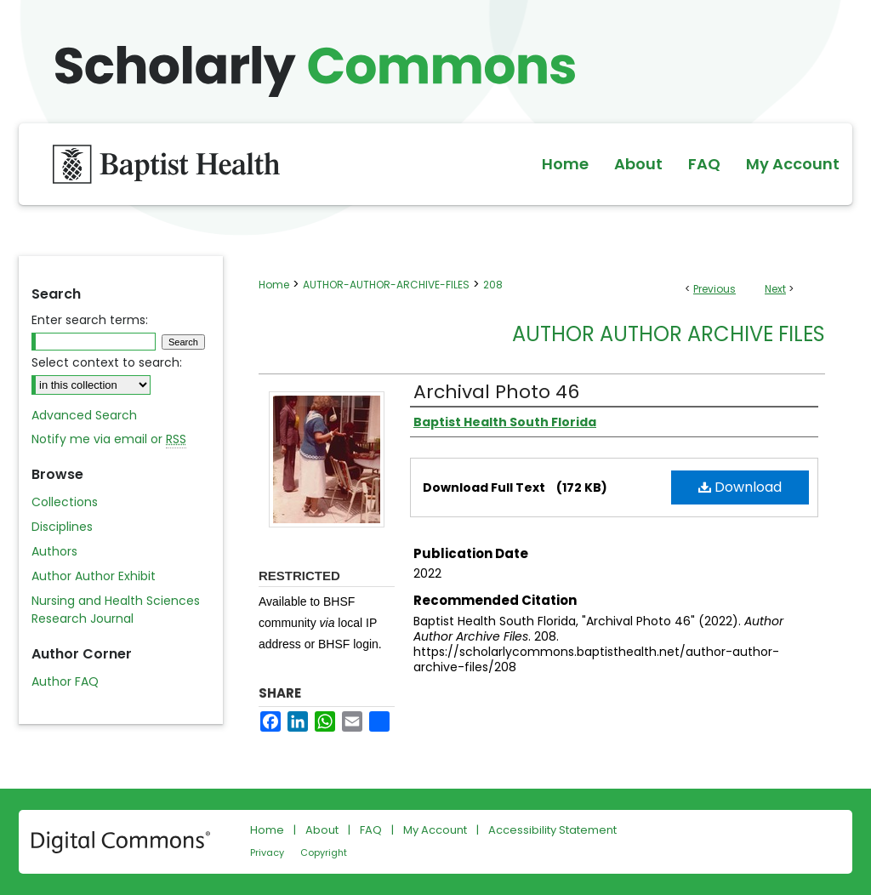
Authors (54, 551)
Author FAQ (65, 681)
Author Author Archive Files (668, 334)
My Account (435, 830)
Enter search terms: (89, 319)
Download (740, 487)
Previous (714, 289)
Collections (64, 501)
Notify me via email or (108, 439)
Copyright (323, 852)
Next (775, 289)
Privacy (267, 852)
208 (493, 284)
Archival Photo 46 (496, 392)
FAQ (371, 830)
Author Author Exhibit (93, 575)
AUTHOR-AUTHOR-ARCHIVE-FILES (386, 284)
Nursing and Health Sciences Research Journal (115, 609)
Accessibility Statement (552, 830)
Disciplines (62, 526)
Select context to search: (106, 362)
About (322, 830)
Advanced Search (84, 415)
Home (274, 284)
